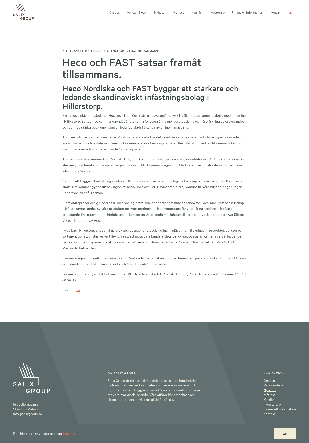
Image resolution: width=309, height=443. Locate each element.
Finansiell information (247, 12)
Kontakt (276, 12)
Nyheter (160, 12)
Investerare (217, 12)
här (78, 289)
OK (285, 433)
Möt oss (178, 12)
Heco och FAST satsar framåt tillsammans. (124, 51)
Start (66, 51)
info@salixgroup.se (27, 413)
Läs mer (69, 433)
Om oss (114, 12)
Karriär (196, 12)
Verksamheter (137, 12)
